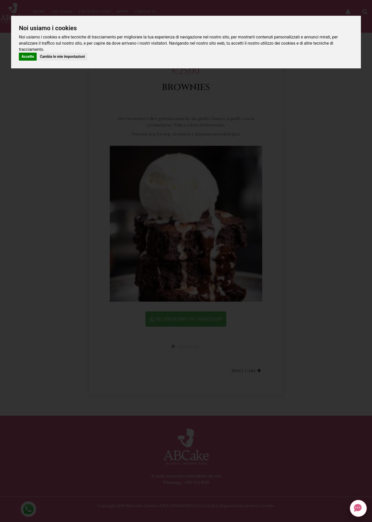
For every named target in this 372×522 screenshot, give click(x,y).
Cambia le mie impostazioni (62, 56)
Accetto (27, 56)
